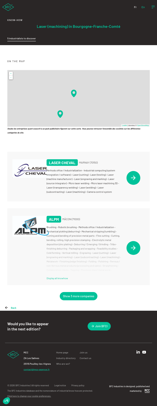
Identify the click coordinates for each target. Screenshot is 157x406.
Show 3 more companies (78, 296)
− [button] (10, 77)
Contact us (85, 358)
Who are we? (63, 363)
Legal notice (60, 385)
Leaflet (124, 125)
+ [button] (10, 73)
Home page (62, 352)
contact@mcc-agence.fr (37, 369)
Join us (83, 352)
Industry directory (66, 358)
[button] (6, 400)
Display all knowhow (57, 278)
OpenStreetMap (143, 125)
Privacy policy (77, 385)
